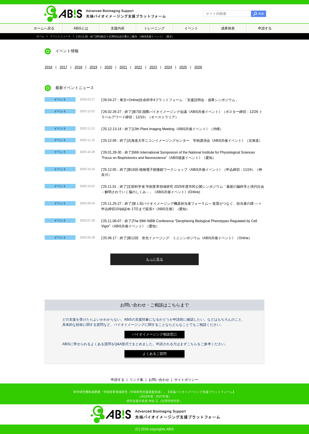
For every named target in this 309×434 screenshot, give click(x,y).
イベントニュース (60, 36)
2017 (63, 67)
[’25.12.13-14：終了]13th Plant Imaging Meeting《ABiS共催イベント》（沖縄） (162, 129)
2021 (123, 67)
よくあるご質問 (154, 352)
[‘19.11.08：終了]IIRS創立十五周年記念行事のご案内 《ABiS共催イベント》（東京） (125, 36)
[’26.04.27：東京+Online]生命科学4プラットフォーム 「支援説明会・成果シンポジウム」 (170, 100)
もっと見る (154, 258)
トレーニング (154, 28)
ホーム (40, 36)
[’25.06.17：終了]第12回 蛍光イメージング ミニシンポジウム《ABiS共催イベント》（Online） (176, 238)
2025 (183, 67)
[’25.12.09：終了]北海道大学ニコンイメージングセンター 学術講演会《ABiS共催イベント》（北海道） (181, 140)
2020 (108, 67)
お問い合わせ (158, 380)
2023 (153, 67)
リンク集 (136, 380)
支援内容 (117, 28)
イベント (191, 28)
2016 (48, 67)
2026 (198, 67)
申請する (265, 28)
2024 (168, 67)
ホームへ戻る (44, 28)
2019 (93, 67)
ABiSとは (81, 28)
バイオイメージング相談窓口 (154, 333)
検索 (261, 13)
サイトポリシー (186, 380)
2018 (78, 67)
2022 (138, 67)
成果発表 (228, 28)
